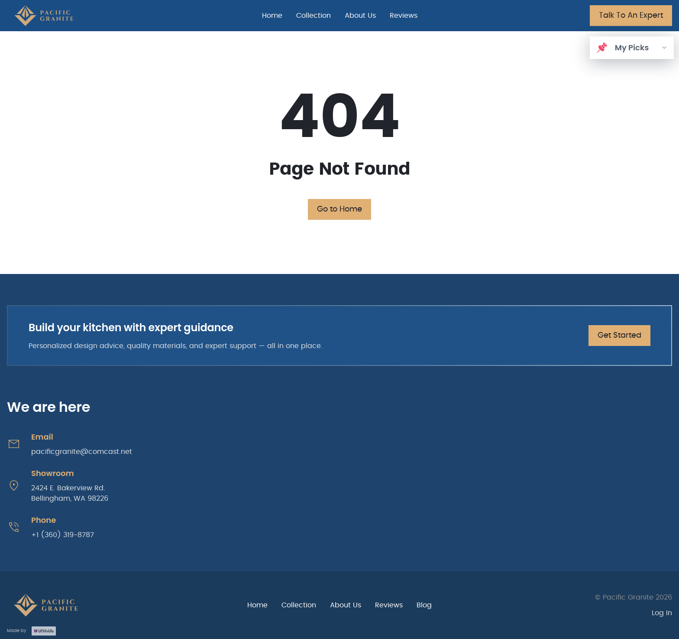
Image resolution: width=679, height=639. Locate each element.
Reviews (403, 15)
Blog (424, 605)
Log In (662, 613)
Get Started (619, 335)
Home (272, 15)
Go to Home (339, 209)
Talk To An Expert (631, 16)
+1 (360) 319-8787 (62, 534)
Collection (313, 15)
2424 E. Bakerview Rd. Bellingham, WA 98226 (69, 493)
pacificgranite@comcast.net (81, 451)
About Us (360, 15)
